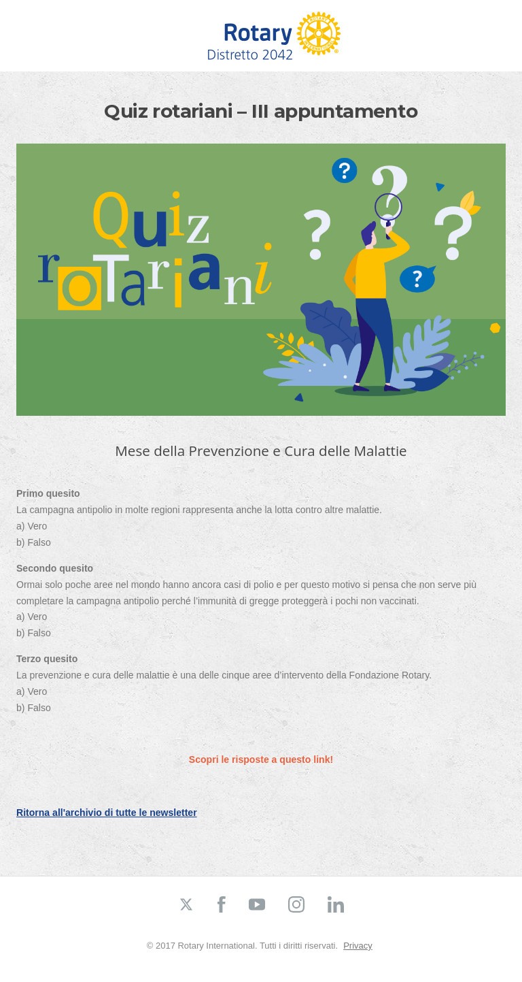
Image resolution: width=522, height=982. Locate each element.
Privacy (357, 945)
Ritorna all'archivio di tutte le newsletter (106, 812)
